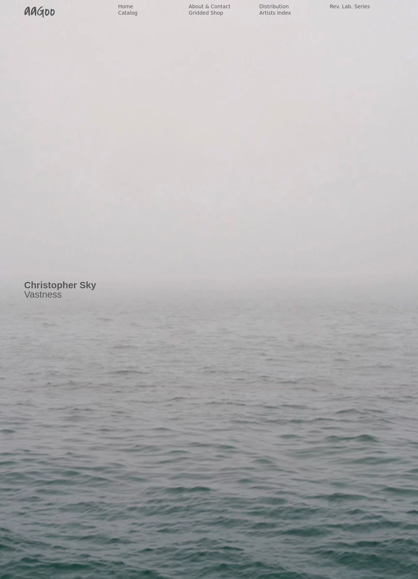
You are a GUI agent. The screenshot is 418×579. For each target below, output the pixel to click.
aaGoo (39, 11)
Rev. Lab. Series (350, 6)
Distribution (274, 6)
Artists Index (275, 13)
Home (125, 6)
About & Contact (210, 6)
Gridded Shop (206, 13)
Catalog (128, 13)
